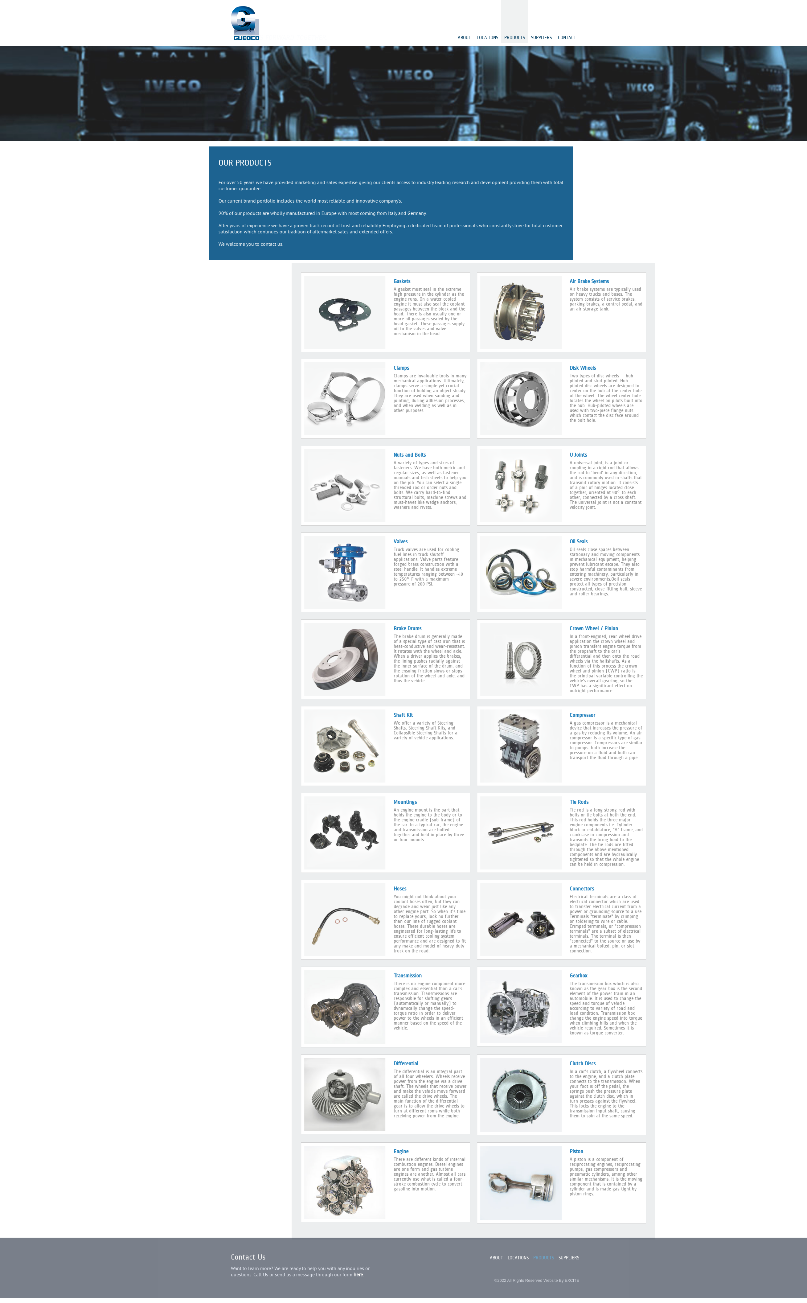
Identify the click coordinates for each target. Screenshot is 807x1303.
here (358, 1270)
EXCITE (572, 1275)
